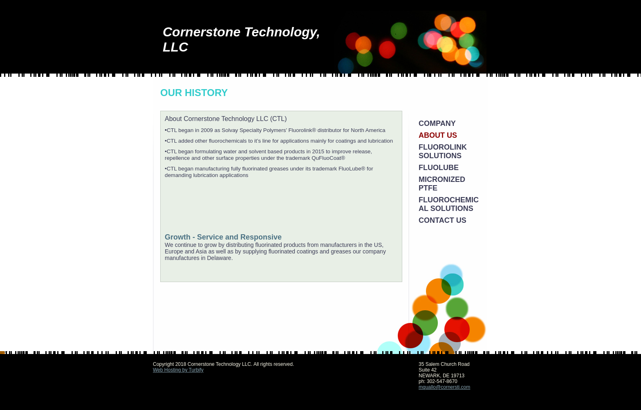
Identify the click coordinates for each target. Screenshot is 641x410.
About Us (438, 135)
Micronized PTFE (442, 183)
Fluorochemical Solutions (449, 204)
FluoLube (439, 168)
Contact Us (442, 220)
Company (437, 123)
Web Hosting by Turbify (178, 370)
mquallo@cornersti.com (444, 387)
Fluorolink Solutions (443, 151)
